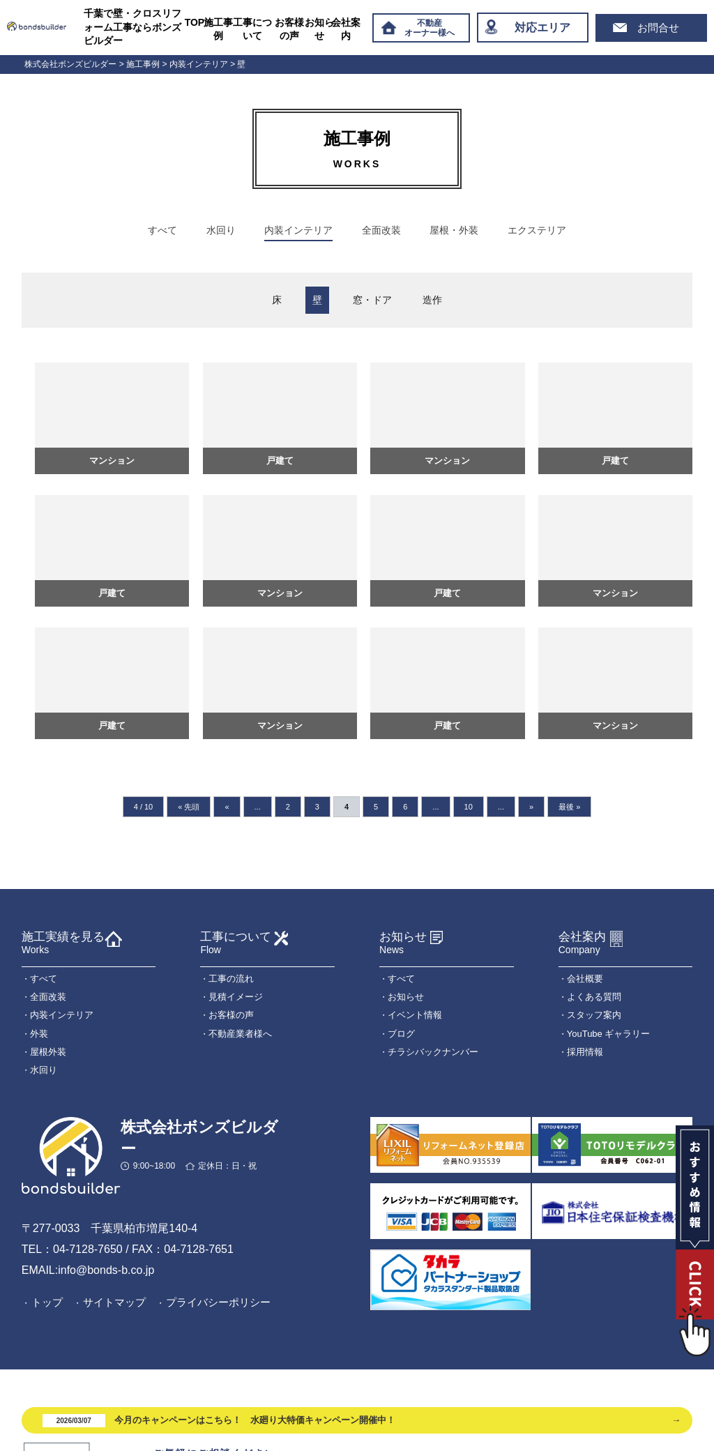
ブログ (401, 1033)
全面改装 (381, 230)
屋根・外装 (454, 230)
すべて (162, 230)
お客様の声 (289, 29)
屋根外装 (48, 1052)
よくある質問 (594, 997)
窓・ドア (372, 299)
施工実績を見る (63, 943)
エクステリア (537, 230)
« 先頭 (188, 807)
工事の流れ (231, 978)
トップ (47, 1303)
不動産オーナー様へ (429, 28)
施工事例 (218, 29)
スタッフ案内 (594, 1015)
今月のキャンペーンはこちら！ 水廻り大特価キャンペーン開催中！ (219, 1420)
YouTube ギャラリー (609, 1033)
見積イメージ (235, 997)
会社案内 (345, 29)
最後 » (569, 807)
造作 (432, 299)
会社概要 (585, 978)
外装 (39, 1033)
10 (468, 807)
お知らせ (319, 29)
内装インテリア (298, 230)
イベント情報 (415, 1015)
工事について (252, 29)
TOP (195, 22)
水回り (221, 230)
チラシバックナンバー (433, 1052)
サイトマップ (114, 1303)
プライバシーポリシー (218, 1303)
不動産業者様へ (240, 1033)
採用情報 (585, 1052)
